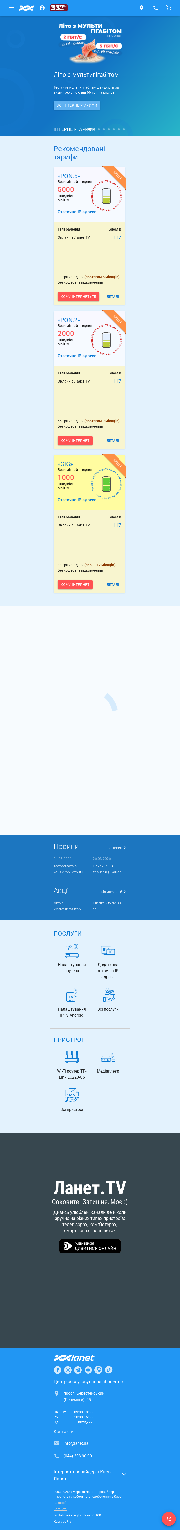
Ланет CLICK (91, 1515)
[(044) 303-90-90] (169, 1519)
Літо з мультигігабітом (68, 906)
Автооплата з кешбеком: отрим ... (70, 869)
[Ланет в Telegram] (78, 1370)
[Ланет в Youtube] (88, 1370)
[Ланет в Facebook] (58, 1370)
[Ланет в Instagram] (68, 1370)
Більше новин (113, 848)
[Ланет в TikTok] (109, 1370)
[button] (90, 1476)
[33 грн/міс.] (59, 8)
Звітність (61, 1509)
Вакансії (60, 1503)
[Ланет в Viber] (98, 1370)
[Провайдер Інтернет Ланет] (80, 1358)
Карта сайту (63, 1521)
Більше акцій (113, 892)
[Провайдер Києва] (26, 8)
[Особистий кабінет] (42, 8)
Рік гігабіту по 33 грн (107, 906)
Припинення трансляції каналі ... (109, 869)
